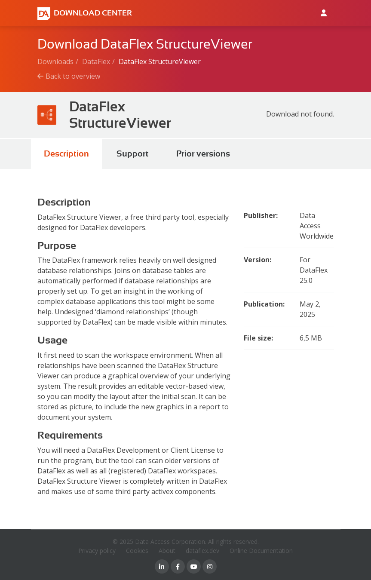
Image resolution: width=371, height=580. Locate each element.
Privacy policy (97, 550)
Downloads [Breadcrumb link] (55, 61)
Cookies (137, 550)
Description (66, 154)
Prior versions (203, 154)
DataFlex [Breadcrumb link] (96, 61)
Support (133, 154)
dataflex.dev (202, 550)
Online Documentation (261, 550)
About (167, 550)
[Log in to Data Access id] (323, 12)
